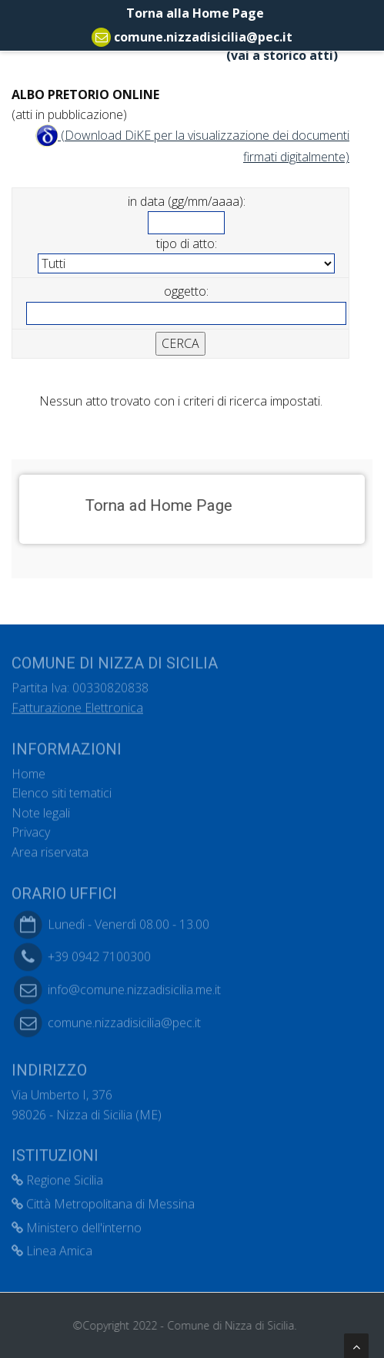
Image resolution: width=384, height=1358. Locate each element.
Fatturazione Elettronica (77, 703)
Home (28, 769)
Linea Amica (52, 1246)
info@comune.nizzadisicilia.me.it (134, 985)
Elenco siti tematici (62, 788)
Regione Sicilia (57, 1176)
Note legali (41, 808)
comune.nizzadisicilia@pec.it (203, 36)
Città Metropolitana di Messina (103, 1199)
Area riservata (50, 848)
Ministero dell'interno (77, 1223)
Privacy (31, 828)
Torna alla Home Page (192, 13)
